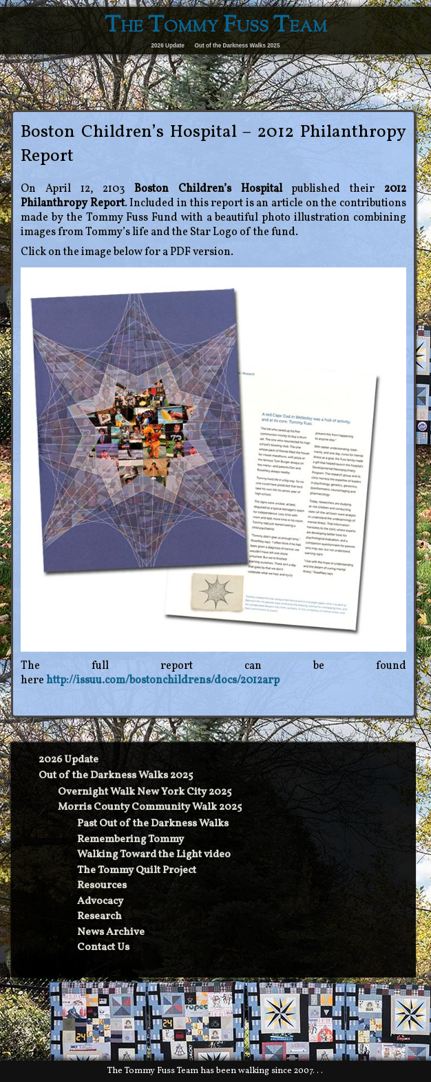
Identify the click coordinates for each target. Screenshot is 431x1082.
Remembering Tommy (130, 839)
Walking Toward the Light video (154, 855)
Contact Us (103, 947)
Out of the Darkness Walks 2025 (237, 46)
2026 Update (168, 46)
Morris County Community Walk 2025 (150, 807)
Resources (102, 886)
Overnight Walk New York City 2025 (144, 792)
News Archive (111, 932)
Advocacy (100, 901)
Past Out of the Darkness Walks (153, 824)
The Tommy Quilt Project (136, 870)
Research (99, 916)
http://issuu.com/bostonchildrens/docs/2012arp (163, 680)
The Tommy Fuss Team (216, 26)
